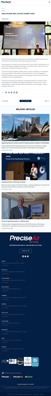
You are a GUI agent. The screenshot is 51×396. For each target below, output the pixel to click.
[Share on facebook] (6, 92)
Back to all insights (25, 100)
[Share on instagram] (9, 92)
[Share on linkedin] (14, 92)
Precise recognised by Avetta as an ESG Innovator (15, 221)
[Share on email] (17, 92)
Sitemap (41, 394)
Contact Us (25, 250)
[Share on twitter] (11, 92)
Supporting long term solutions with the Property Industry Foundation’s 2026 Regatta (25, 143)
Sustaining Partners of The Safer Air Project (14, 182)
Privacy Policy (36, 394)
